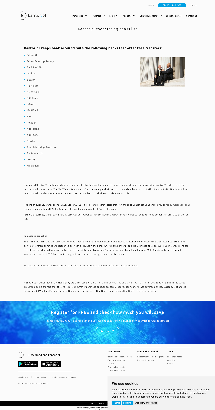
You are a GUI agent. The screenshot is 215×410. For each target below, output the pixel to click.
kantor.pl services (116, 360)
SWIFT (44, 185)
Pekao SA (32, 55)
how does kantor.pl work (120, 357)
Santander (33, 153)
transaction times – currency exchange (136, 291)
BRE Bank (32, 98)
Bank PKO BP (34, 67)
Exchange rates (174, 16)
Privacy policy (40, 377)
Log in (151, 5)
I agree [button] (116, 403)
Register (105, 331)
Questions (172, 360)
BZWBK (31, 79)
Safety (111, 364)
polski (194, 5)
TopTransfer (92, 205)
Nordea (31, 141)
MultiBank (33, 110)
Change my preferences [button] (146, 403)
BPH (29, 116)
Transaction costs (116, 367)
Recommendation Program (150, 357)
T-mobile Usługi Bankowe (42, 147)
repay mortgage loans (178, 205)
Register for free (172, 5)
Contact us (191, 16)
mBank (31, 104)
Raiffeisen (33, 85)
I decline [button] (127, 403)
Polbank (31, 122)
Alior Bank (33, 128)
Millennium (33, 165)
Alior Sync (33, 135)
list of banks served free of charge (113, 282)
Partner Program (145, 360)
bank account (68, 185)
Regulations (23, 377)
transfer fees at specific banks (121, 265)
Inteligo (31, 73)
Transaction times (116, 371)
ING (29, 159)
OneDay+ (115, 214)
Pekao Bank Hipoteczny (40, 61)
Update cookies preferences (64, 377)
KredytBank (33, 92)
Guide (170, 364)
